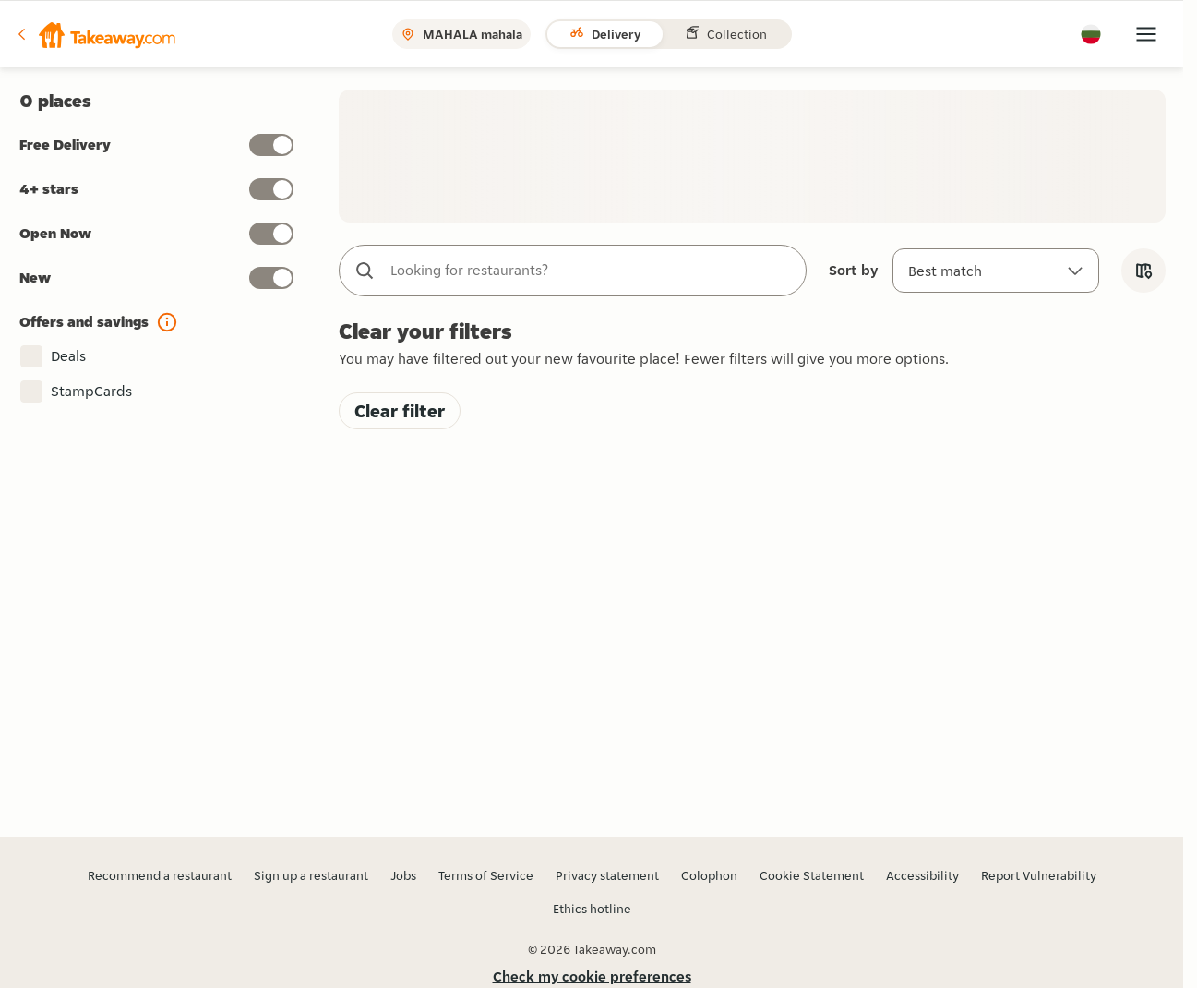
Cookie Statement (812, 875)
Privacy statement (607, 875)
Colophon (709, 875)
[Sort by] (995, 270)
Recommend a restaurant (160, 875)
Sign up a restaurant (311, 875)
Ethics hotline (592, 908)
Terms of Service (485, 875)
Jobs (403, 875)
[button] (95, 34)
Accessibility (922, 875)
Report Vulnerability (1038, 875)
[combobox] (591, 270)
